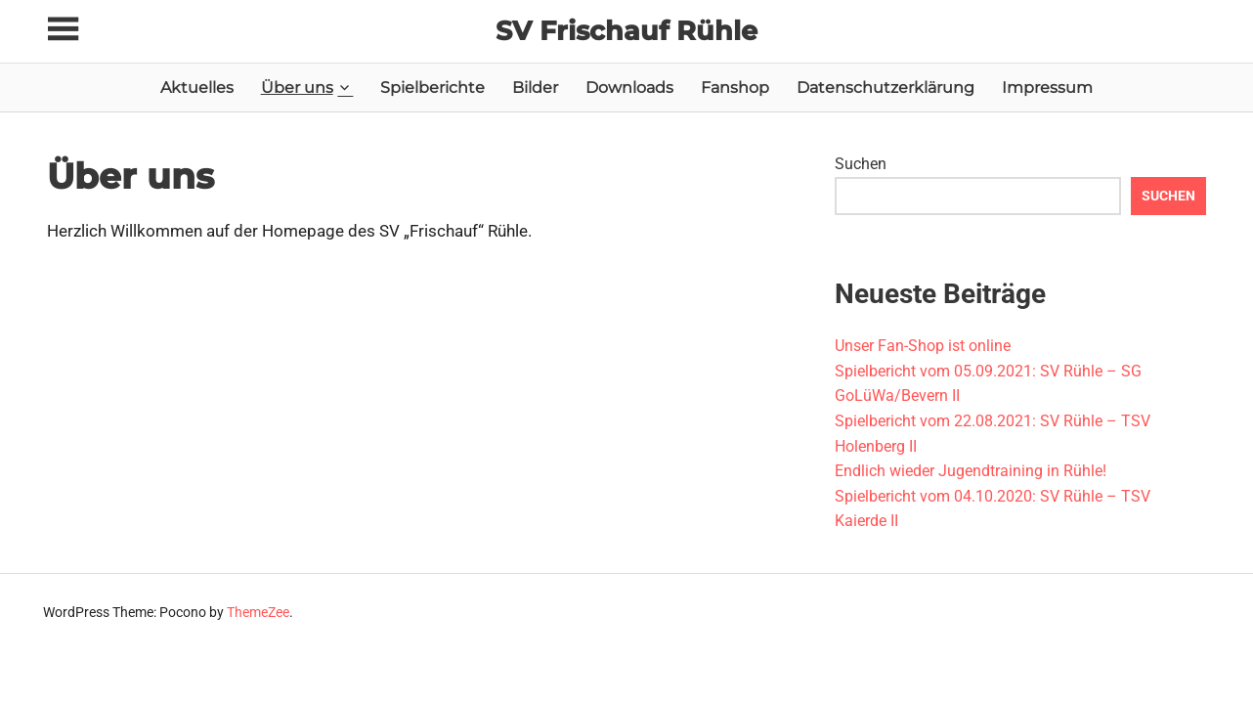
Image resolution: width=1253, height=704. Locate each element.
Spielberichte (432, 87)
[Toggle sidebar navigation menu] (64, 30)
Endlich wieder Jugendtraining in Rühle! (970, 471)
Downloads (629, 87)
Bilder (535, 87)
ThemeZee (258, 612)
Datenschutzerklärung (885, 87)
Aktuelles (197, 87)
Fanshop (735, 87)
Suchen (860, 163)
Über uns (297, 87)
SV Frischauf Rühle (626, 30)
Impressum (1047, 87)
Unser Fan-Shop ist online (923, 345)
